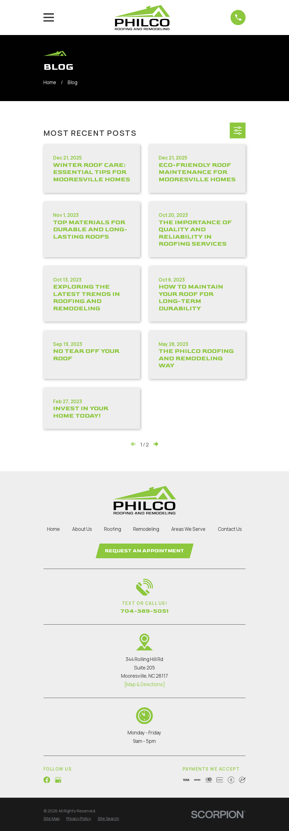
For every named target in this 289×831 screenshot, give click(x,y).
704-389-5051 (144, 611)
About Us (82, 529)
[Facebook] (46, 780)
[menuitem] (51, 819)
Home (53, 529)
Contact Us (230, 529)
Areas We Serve (188, 529)
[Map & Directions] (144, 684)
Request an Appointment (144, 551)
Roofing (112, 529)
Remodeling (146, 529)
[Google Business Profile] (58, 780)
